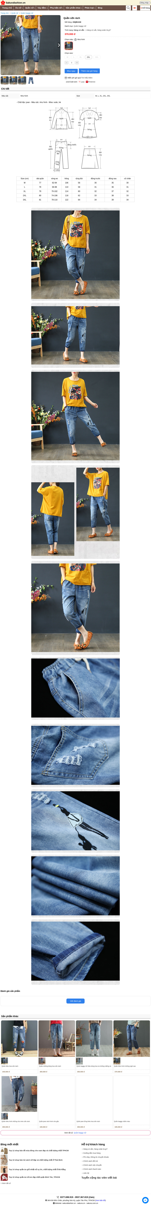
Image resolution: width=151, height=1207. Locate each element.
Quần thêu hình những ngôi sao (125, 1066)
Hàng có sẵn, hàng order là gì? (99, 30)
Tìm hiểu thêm (86, 78)
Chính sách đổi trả (90, 1161)
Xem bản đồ (100, 1200)
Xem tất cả (6, 1183)
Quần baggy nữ (27, 13)
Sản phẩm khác (73, 8)
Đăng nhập (144, 3)
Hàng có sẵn (79, 30)
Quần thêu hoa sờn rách (10, 1066)
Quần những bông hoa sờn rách (50, 1066)
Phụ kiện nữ (56, 8)
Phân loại (89, 8)
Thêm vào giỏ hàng (89, 71)
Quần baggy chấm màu (122, 1121)
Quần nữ (29, 8)
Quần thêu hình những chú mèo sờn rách (16, 1121)
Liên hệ (86, 1173)
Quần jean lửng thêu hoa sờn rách (88, 1121)
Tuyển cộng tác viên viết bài (99, 1177)
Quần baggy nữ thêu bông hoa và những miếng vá (94, 1066)
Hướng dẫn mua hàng (92, 1153)
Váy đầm (42, 8)
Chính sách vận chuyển (92, 1165)
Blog (100, 8)
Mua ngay (71, 71)
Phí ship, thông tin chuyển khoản (96, 1157)
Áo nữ (18, 8)
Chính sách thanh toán (92, 1169)
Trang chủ (7, 8)
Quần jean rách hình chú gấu (49, 1121)
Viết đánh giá (75, 1001)
